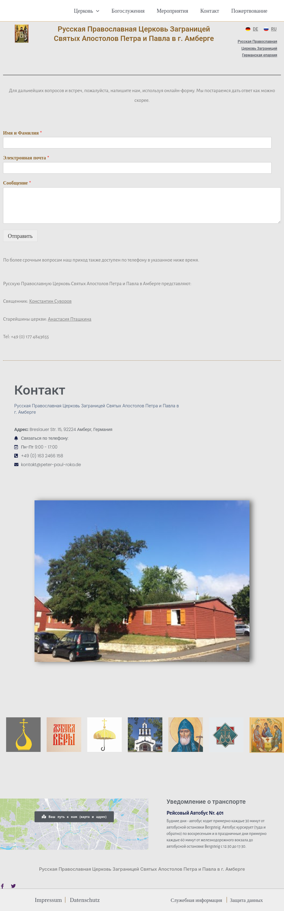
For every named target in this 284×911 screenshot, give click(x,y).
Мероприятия (175, 10)
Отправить (20, 235)
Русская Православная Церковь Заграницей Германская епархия (257, 48)
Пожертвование (250, 10)
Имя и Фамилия (22, 133)
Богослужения (132, 10)
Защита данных (248, 899)
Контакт (211, 10)
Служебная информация (195, 899)
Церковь (92, 10)
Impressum (47, 899)
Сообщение (17, 183)
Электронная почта (26, 158)
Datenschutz (86, 899)
